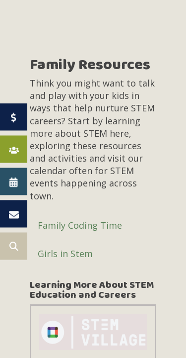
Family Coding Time (80, 225)
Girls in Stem (65, 254)
